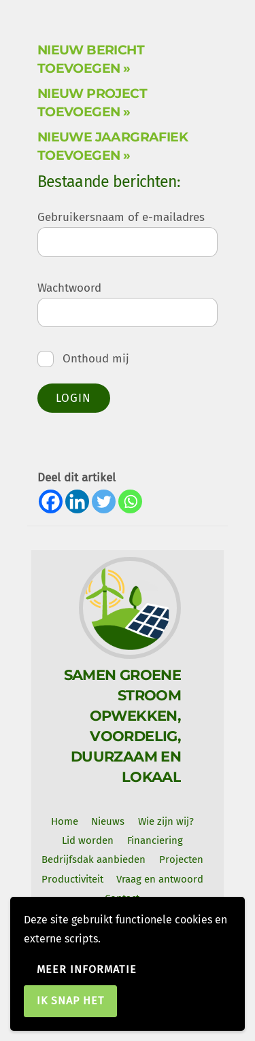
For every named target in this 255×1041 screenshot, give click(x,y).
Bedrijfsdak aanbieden (93, 859)
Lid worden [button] (88, 840)
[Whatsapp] (130, 501)
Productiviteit (72, 879)
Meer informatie (87, 969)
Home (64, 821)
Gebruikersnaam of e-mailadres (121, 217)
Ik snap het (70, 1000)
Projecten (181, 859)
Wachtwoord (69, 288)
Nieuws (107, 821)
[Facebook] (51, 501)
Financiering (155, 840)
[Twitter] (104, 501)
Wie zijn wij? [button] (166, 821)
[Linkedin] (77, 501)
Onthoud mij (83, 359)
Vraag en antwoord (159, 879)
